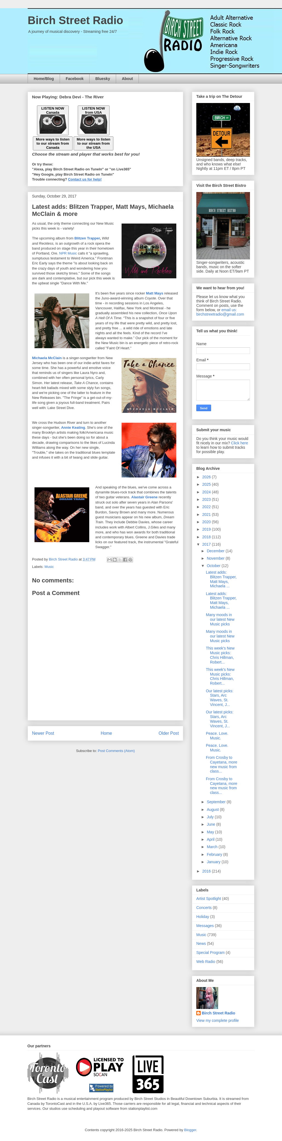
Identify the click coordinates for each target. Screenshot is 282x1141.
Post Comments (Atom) (116, 751)
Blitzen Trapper (87, 238)
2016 (207, 871)
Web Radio (205, 961)
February (215, 854)
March (212, 847)
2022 (207, 507)
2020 (207, 522)
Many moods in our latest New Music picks (220, 619)
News (201, 943)
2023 (207, 499)
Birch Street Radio (75, 20)
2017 (207, 544)
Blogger (190, 1130)
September (216, 802)
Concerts (204, 907)
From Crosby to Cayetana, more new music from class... (221, 764)
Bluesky (102, 78)
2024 (207, 492)
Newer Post (43, 733)
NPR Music (68, 253)
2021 (207, 514)
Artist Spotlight (208, 898)
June (211, 824)
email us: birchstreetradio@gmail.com (220, 312)
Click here (239, 443)
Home (106, 733)
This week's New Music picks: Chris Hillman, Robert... (220, 655)
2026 (207, 477)
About (127, 78)
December (216, 551)
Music (49, 567)
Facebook (75, 78)
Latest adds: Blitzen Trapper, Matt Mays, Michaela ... (221, 579)
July (211, 817)
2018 (207, 537)
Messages (205, 925)
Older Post (169, 733)
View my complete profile (217, 1020)
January (214, 862)
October (214, 566)
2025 (207, 484)
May (211, 832)
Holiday (202, 916)
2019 (207, 529)
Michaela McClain (47, 358)
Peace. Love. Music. (217, 735)
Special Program (210, 952)
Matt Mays (154, 293)
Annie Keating (73, 427)
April (211, 839)
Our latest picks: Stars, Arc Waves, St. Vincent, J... (219, 698)
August (213, 809)
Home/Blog (44, 78)
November (216, 558)
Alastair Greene (144, 497)
